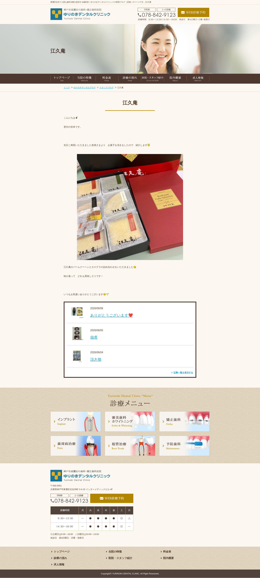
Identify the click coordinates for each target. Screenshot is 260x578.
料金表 (167, 551)
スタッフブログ (106, 87)
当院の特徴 (115, 551)
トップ (67, 87)
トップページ (62, 551)
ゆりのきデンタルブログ (85, 87)
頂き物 (95, 359)
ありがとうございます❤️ (111, 315)
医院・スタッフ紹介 (120, 558)
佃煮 (94, 337)
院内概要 (168, 558)
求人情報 (59, 564)
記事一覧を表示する (183, 372)
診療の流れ (60, 558)
